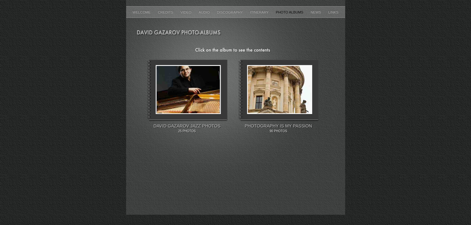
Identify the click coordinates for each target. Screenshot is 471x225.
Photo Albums (290, 12)
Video (186, 12)
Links (333, 12)
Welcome (142, 12)
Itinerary (259, 12)
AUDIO (205, 12)
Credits (166, 12)
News (316, 12)
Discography (230, 12)
